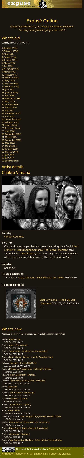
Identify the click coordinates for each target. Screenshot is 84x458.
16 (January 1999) (10, 92)
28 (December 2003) (11, 128)
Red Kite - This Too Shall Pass (23, 363)
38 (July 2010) (8, 157)
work (24, 449)
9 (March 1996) (8, 71)
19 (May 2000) (8, 101)
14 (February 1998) (10, 86)
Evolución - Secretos (18, 398)
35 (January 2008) (10, 148)
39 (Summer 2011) (10, 160)
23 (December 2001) (11, 113)
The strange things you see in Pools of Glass (41, 416)
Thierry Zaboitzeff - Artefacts (22, 374)
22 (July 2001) (8, 110)
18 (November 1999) (11, 98)
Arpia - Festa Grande (18, 345)
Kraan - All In (15, 339)
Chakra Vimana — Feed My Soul (57, 299)
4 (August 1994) (9, 57)
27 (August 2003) (9, 125)
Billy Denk (12, 386)
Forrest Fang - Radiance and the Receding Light (31, 357)
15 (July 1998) (8, 89)
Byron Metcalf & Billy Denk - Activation (27, 380)
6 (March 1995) (8, 63)
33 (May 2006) (8, 142)
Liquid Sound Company (30, 250)
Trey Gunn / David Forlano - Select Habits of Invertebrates (35, 440)
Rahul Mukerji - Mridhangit (22, 392)
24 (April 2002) (8, 116)
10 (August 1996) (9, 74)
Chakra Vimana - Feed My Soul (35, 277)
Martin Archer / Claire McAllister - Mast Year (29, 422)
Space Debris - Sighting (20, 404)
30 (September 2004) (11, 134)
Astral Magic (28, 253)
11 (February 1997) (10, 77)
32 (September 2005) (11, 140)
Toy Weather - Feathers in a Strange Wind (28, 351)
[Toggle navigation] (9, 12)
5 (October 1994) (9, 60)
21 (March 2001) (9, 107)
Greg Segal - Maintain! (19, 434)
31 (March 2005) (9, 137)
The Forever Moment (56, 250)
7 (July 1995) (7, 66)
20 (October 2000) (10, 104)
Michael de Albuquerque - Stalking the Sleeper (30, 369)
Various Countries (14, 236)
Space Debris (14, 410)
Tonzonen (45, 303)
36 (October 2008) (10, 152)
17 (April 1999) (8, 95)
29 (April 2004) (8, 131)
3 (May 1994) (8, 54)
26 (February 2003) (10, 122)
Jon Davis (58, 277)
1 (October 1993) (9, 48)
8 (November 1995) (10, 68)
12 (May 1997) (8, 80)
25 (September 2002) (11, 119)
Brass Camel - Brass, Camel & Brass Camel (28, 428)
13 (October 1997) (10, 83)
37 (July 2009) (8, 154)
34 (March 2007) (9, 145)
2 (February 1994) (10, 51)
